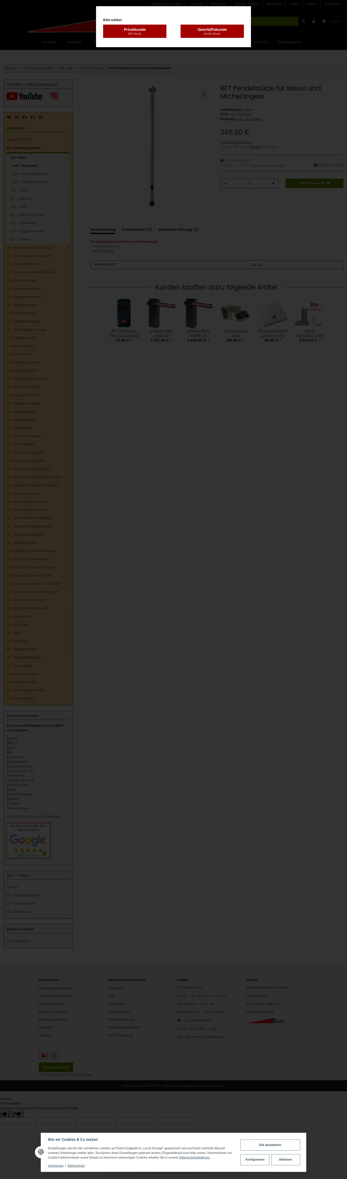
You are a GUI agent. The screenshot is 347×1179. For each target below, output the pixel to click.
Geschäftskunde (212, 31)
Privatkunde (134, 31)
